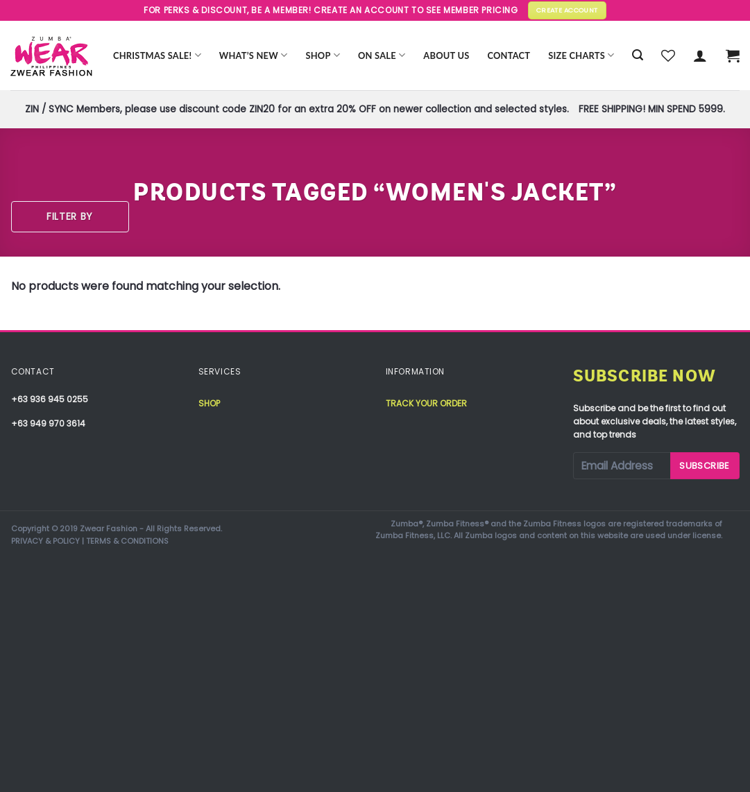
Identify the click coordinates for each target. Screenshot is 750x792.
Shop (322, 55)
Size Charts (581, 55)
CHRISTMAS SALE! (157, 55)
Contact (508, 55)
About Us (446, 55)
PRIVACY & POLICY (45, 540)
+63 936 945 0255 (49, 399)
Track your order (426, 403)
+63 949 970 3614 (48, 423)
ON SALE (381, 55)
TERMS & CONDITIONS (127, 540)
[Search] (637, 55)
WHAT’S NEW (253, 55)
